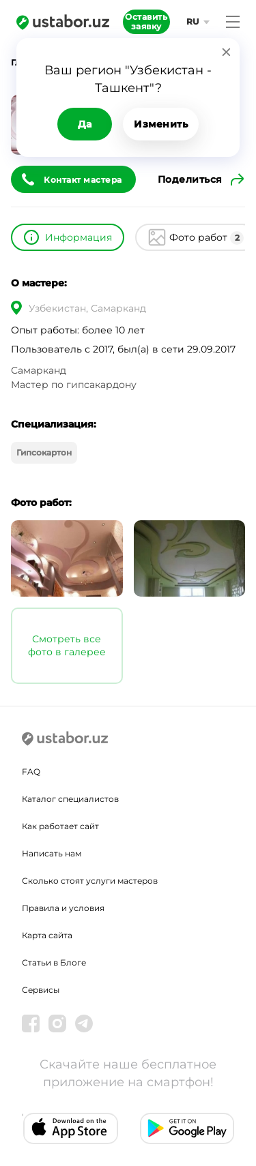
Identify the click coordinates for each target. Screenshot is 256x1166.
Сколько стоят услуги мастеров (90, 881)
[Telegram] (84, 1023)
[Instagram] (57, 1023)
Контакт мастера (83, 180)
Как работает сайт (60, 826)
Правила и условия (63, 908)
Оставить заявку (146, 21)
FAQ (31, 771)
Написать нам (51, 853)
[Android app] (187, 1128)
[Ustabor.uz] (62, 22)
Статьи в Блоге (54, 962)
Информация (78, 237)
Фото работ (206, 238)
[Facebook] (31, 1023)
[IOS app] (70, 1128)
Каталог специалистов (70, 799)
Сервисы (40, 990)
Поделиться (190, 179)
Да (85, 124)
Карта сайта (47, 935)
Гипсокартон (44, 452)
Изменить (161, 124)
